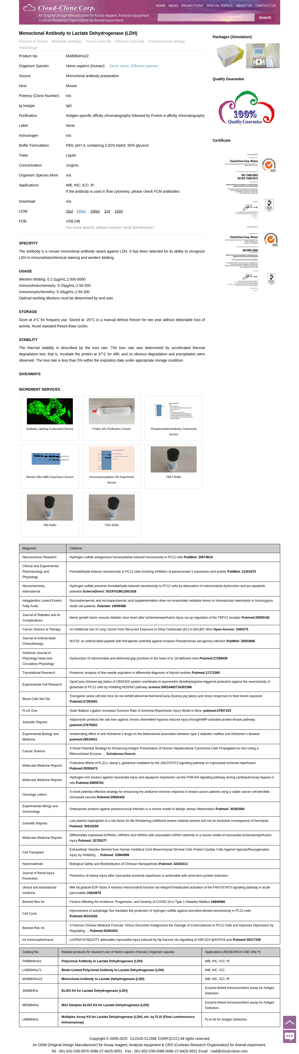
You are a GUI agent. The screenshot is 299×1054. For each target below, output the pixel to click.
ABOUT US (244, 6)
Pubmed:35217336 (247, 940)
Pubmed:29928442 (111, 797)
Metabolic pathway (66, 41)
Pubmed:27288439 (213, 658)
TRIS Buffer (112, 525)
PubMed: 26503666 (240, 641)
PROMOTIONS (192, 6)
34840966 (218, 902)
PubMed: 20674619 (198, 557)
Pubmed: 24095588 (111, 606)
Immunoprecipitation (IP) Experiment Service (112, 479)
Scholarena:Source (121, 754)
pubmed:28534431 (83, 739)
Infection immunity (129, 41)
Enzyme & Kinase (33, 41)
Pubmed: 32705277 (92, 840)
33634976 (94, 893)
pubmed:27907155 (217, 711)
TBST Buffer (173, 476)
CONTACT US (265, 6)
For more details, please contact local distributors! (110, 227)
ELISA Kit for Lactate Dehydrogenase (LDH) (95, 991)
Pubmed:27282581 (83, 701)
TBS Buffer (49, 525)
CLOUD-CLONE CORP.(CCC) (154, 1038)
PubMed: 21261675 (241, 571)
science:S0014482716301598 (170, 687)
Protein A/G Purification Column (111, 428)
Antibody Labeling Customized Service (49, 428)
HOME (161, 6)
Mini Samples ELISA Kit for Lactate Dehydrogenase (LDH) (105, 1005)
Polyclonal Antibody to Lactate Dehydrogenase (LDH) (102, 961)
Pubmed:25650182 (255, 617)
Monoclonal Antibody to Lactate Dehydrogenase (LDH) (103, 979)
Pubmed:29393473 (83, 768)
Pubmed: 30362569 (230, 809)
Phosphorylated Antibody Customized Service (174, 431)
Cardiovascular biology (166, 41)
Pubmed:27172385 (206, 673)
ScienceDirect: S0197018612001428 (109, 591)
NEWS (173, 6)
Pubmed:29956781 (90, 783)
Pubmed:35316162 (83, 916)
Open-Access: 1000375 (230, 629)
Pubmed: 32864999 (114, 855)
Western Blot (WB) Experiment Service (50, 476)
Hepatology (28, 47)
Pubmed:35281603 (104, 931)
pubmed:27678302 (83, 725)
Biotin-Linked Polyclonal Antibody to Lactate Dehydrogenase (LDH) (113, 970)
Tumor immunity (98, 41)
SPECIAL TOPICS (220, 6)
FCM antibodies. (167, 191)
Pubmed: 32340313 (173, 864)
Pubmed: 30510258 (83, 826)
